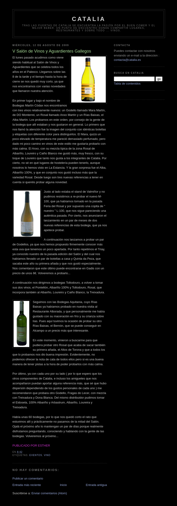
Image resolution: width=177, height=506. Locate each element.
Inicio (63, 485)
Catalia (89, 18)
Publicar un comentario (27, 478)
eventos (35, 455)
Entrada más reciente (26, 485)
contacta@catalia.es (127, 60)
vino (47, 455)
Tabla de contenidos (127, 83)
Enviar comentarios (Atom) (49, 493)
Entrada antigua (96, 485)
